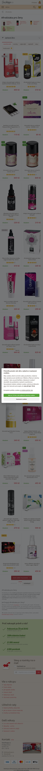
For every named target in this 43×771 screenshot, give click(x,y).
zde (5, 386)
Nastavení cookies (21, 399)
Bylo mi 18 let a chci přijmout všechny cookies (21, 395)
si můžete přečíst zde (26, 390)
